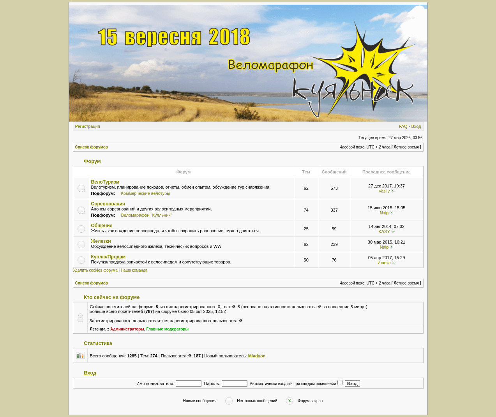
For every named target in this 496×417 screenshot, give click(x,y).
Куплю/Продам (108, 257)
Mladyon (257, 355)
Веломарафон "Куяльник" (146, 215)
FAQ (403, 126)
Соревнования (108, 204)
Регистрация (87, 126)
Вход (416, 126)
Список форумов (91, 147)
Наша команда (134, 270)
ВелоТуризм (105, 182)
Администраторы (127, 329)
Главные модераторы (168, 329)
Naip (384, 212)
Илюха (384, 262)
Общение (102, 225)
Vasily (384, 191)
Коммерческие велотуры (145, 193)
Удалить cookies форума (95, 270)
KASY (384, 231)
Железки (101, 241)
